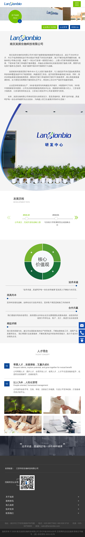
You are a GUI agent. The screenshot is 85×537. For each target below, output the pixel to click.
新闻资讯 (10, 501)
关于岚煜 (10, 497)
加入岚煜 (10, 505)
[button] (76, 217)
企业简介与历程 (49, 27)
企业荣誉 (63, 27)
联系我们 (10, 513)
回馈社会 (75, 27)
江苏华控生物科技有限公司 (27, 468)
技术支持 (10, 509)
